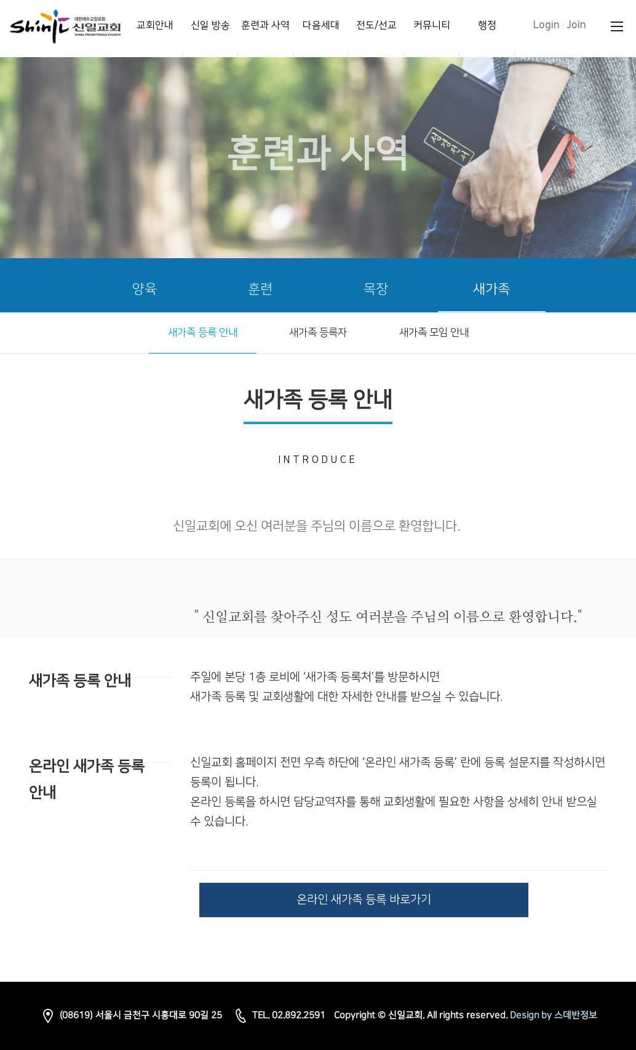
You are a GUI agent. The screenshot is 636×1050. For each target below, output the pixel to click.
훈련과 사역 (265, 25)
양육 (144, 289)
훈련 (260, 289)
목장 (376, 289)
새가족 (491, 289)
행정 (487, 25)
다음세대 (321, 25)
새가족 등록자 (318, 332)
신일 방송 (210, 25)
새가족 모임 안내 (434, 332)
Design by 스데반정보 (553, 1015)
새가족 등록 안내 (202, 332)
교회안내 (155, 25)
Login (546, 25)
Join (576, 25)
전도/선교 (376, 25)
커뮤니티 (431, 25)
